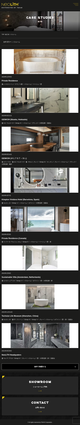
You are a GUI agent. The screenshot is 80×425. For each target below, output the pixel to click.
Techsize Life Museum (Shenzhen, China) (20, 316)
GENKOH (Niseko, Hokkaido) (14, 119)
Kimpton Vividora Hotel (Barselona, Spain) (20, 199)
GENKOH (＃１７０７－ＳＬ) (14, 158)
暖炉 (10, 164)
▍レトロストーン (7, 84)
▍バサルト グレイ (32, 162)
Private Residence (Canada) (14, 238)
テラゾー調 (18, 84)
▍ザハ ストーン (17, 319)
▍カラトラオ (6, 162)
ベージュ (36, 84)
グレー (57, 162)
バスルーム (27, 84)
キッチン (50, 162)
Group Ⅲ (18, 123)
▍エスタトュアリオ (8, 281)
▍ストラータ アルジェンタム (11, 242)
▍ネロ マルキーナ (8, 123)
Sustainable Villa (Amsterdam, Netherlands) (21, 277)
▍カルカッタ (6, 203)
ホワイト (31, 203)
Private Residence (10, 81)
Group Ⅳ (26, 242)
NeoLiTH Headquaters (11, 355)
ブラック (35, 123)
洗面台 (49, 123)
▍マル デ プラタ (7, 358)
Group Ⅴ (15, 203)
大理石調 (42, 123)
